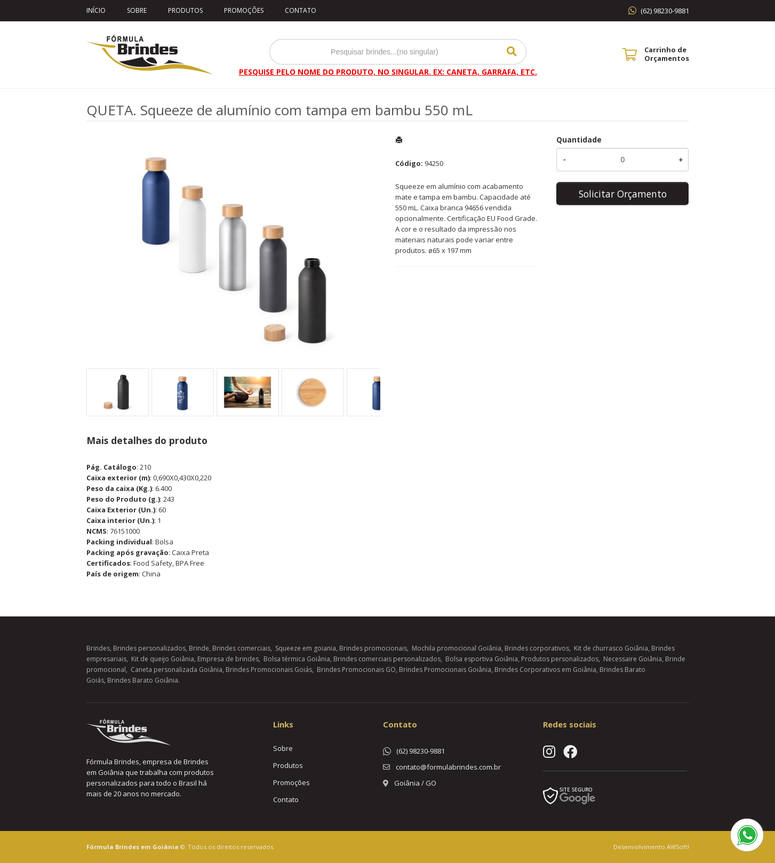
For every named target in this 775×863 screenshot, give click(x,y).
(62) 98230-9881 (665, 10)
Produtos (185, 10)
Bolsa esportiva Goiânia (481, 658)
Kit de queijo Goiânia (162, 658)
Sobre (137, 10)
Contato (300, 10)
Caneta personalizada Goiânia (176, 669)
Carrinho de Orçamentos (666, 53)
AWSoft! (678, 847)
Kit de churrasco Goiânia (611, 648)
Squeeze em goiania (305, 648)
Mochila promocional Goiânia (456, 648)
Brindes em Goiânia (147, 847)
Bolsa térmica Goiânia (296, 658)
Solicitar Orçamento (623, 193)
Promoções (243, 10)
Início (96, 10)
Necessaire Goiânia (632, 658)
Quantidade (579, 139)
